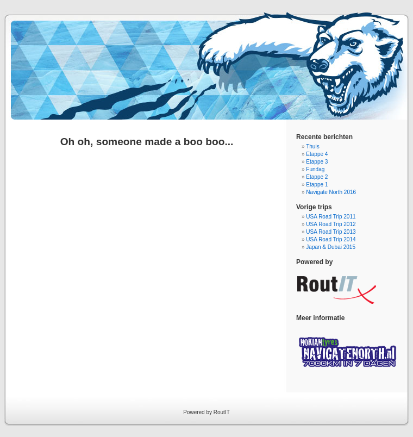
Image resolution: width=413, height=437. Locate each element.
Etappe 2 (317, 177)
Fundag (315, 169)
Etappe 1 (317, 185)
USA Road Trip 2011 (330, 217)
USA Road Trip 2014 (330, 239)
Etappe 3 (317, 162)
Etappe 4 (317, 154)
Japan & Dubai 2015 (330, 247)
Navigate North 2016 (331, 192)
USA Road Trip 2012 (330, 224)
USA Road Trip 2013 (330, 232)
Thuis (312, 146)
